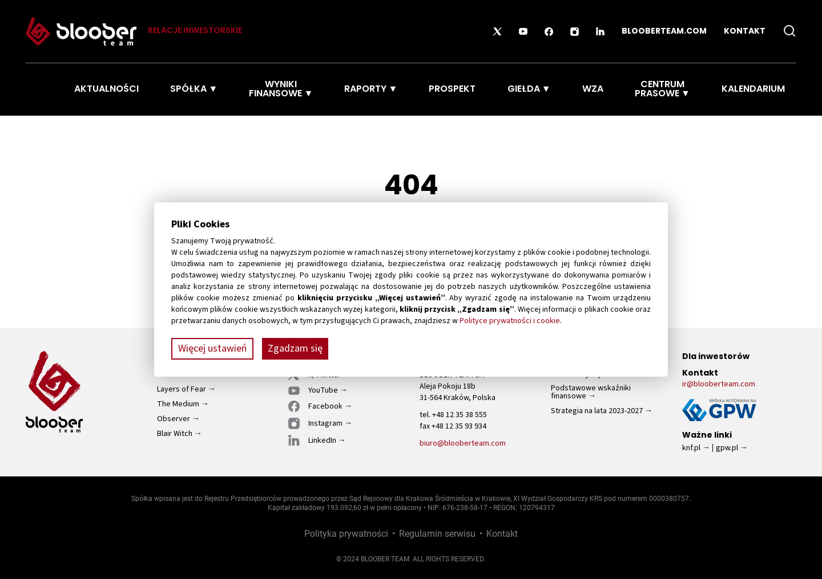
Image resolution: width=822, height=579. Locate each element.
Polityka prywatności (346, 533)
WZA (592, 89)
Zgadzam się (295, 348)
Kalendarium (753, 89)
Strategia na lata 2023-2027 (597, 411)
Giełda (523, 89)
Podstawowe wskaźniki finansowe (591, 392)
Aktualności (106, 89)
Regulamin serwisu (437, 533)
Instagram (325, 423)
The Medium (178, 404)
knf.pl (691, 448)
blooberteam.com (664, 31)
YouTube (323, 391)
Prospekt (452, 89)
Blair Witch (174, 434)
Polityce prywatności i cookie (510, 321)
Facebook (325, 406)
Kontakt (744, 31)
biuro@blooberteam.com (463, 443)
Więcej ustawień (212, 348)
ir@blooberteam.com (718, 384)
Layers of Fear (181, 389)
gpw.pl (727, 448)
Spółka (188, 89)
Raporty (365, 89)
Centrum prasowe (659, 89)
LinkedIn (322, 441)
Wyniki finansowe (275, 89)
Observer (173, 419)
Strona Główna (40, 89)
